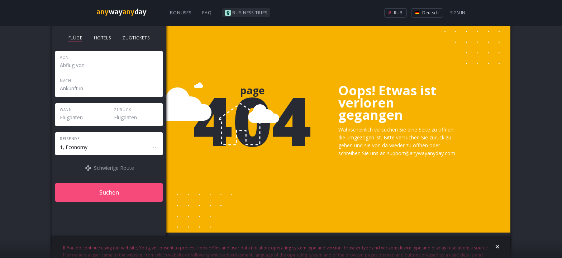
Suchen (109, 192)
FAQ (207, 13)
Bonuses (180, 13)
